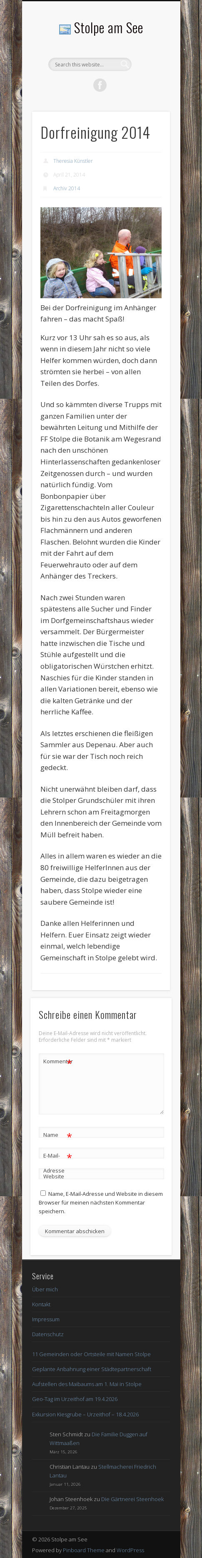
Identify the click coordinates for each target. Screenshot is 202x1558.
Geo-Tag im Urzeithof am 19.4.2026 (74, 1399)
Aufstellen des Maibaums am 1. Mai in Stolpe (87, 1384)
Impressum (46, 1319)
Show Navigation (149, 74)
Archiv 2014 (66, 188)
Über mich (45, 1289)
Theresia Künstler (73, 160)
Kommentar (57, 1061)
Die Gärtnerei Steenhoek (132, 1499)
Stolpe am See (108, 27)
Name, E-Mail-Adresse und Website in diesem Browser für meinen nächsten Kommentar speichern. (101, 1202)
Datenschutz (48, 1334)
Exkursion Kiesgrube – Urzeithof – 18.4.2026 (85, 1414)
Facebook (100, 85)
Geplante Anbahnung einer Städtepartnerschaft (91, 1369)
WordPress (130, 1550)
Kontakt (41, 1304)
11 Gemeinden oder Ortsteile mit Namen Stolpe (91, 1354)
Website (53, 1176)
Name (57, 1135)
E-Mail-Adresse (57, 1161)
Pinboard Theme (84, 1550)
